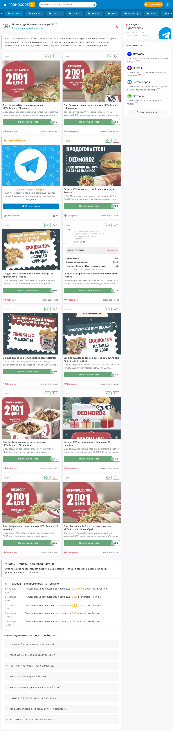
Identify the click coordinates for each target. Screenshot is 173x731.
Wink (112, 13)
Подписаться (31, 206)
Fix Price (35, 13)
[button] (118, 26)
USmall (74, 13)
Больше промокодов (147, 112)
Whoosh (93, 13)
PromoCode (21, 4)
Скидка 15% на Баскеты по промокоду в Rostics (29, 357)
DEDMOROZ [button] (78, 588)
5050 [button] (74, 596)
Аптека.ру (131, 13)
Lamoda (55, 13)
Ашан (151, 13)
